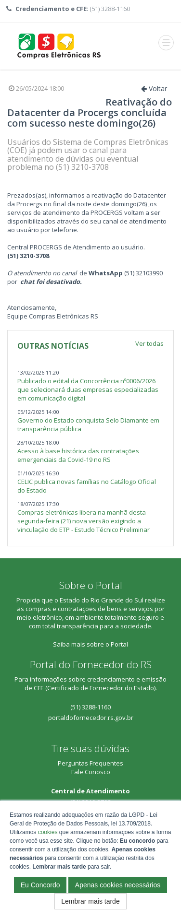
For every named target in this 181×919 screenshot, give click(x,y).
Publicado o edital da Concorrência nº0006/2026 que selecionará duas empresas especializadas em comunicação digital (87, 389)
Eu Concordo (40, 885)
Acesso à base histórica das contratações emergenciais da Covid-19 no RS (78, 455)
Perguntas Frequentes (90, 763)
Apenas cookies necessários (117, 885)
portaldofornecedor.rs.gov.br (90, 717)
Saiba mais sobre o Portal (90, 644)
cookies (48, 832)
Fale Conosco (90, 771)
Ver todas (149, 343)
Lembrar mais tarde (90, 901)
